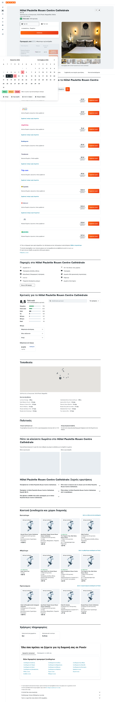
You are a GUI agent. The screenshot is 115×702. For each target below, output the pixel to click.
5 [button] (39, 42)
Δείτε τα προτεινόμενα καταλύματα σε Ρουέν (89, 586)
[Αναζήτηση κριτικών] (69, 301)
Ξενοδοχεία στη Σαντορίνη (79, 667)
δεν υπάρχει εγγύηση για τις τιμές (53, 687)
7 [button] (47, 42)
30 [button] (55, 54)
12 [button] (39, 46)
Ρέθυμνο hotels (52, 674)
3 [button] (32, 42)
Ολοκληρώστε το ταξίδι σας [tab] (44, 653)
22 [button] (51, 50)
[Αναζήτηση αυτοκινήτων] (3, 14)
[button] (2, 2)
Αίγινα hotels (76, 671)
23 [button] (55, 50)
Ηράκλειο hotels (77, 669)
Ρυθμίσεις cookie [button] (24, 252)
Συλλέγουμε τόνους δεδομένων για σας (61, 695)
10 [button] (32, 46)
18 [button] (36, 50)
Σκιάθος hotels (27, 674)
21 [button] (47, 50)
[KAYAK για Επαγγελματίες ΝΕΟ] (3, 25)
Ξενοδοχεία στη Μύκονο (54, 667)
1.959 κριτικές (34, 18)
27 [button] (43, 54)
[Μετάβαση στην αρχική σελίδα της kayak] (11, 2)
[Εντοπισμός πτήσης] (3, 21)
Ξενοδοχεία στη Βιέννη (29, 662)
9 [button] (67, 42)
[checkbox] (28, 348)
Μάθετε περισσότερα (76, 245)
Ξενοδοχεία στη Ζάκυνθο (79, 665)
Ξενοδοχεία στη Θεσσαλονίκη (30, 669)
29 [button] (51, 54)
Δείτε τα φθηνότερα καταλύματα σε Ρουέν (90, 550)
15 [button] (51, 46)
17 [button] (32, 50)
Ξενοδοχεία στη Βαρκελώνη (55, 665)
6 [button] (43, 42)
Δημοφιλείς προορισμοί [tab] (28, 653)
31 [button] (32, 57)
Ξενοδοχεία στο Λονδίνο (54, 662)
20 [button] (43, 50)
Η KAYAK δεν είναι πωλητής (61, 692)
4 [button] (75, 38)
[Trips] (3, 29)
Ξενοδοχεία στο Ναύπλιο (54, 669)
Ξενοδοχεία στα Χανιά (28, 667)
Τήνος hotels (51, 671)
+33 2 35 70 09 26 (25, 16)
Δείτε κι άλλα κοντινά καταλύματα (92, 515)
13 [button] (43, 46)
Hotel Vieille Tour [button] (25, 571)
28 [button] (47, 54)
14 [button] (47, 46)
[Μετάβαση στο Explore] (3, 18)
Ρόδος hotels (26, 671)
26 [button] (39, 54)
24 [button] (32, 54)
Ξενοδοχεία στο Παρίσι (29, 665)
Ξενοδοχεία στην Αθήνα (79, 662)
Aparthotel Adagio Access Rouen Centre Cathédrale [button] (49, 535)
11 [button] (35, 46)
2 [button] (67, 38)
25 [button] (36, 54)
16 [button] (55, 46)
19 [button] (39, 50)
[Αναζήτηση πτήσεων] (3, 7)
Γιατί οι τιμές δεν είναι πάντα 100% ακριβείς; (61, 698)
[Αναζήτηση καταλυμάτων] (3, 10)
